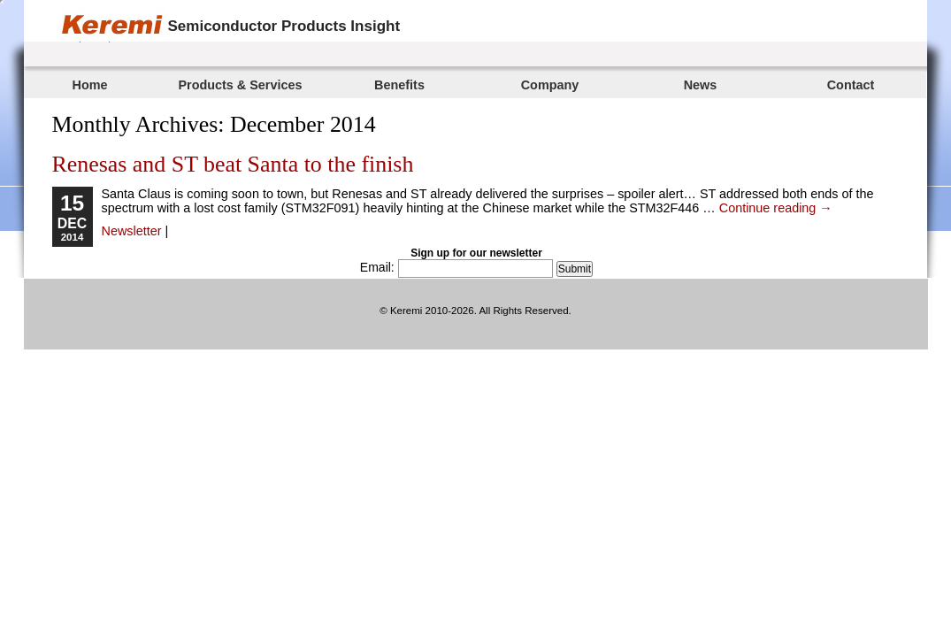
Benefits (399, 85)
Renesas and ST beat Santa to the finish (233, 164)
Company (550, 85)
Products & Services (241, 85)
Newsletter (132, 231)
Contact (851, 85)
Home (90, 85)
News (700, 85)
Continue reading (775, 208)
